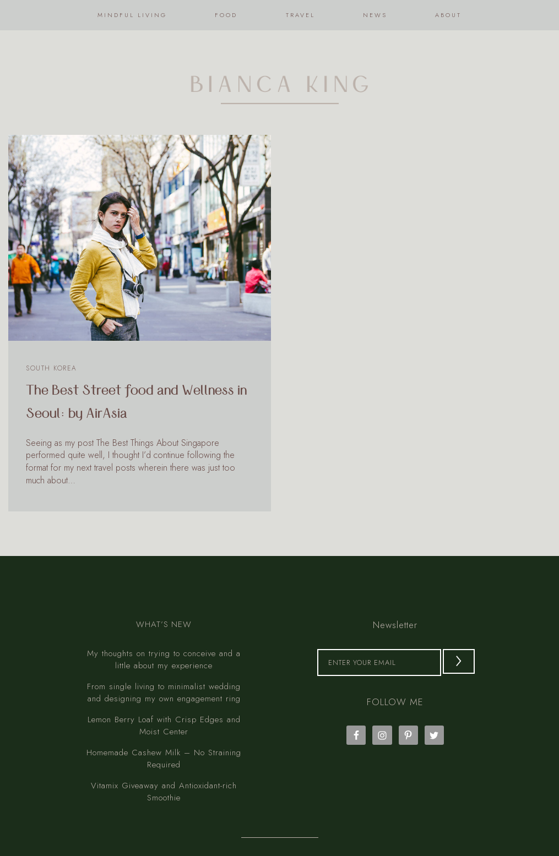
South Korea (51, 368)
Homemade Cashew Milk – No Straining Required (163, 729)
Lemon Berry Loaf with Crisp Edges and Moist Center (164, 696)
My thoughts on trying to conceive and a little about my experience (164, 630)
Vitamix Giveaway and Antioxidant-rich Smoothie (164, 762)
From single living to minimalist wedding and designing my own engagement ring (164, 663)
